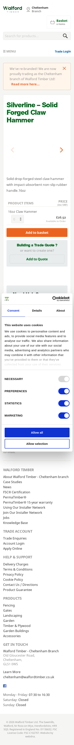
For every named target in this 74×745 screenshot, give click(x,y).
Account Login (13, 543)
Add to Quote (37, 259)
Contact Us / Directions (20, 585)
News (7, 487)
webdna (30, 736)
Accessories (12, 636)
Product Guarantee (17, 590)
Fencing (9, 605)
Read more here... (25, 84)
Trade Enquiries (15, 538)
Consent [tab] (13, 310)
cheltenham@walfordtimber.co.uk (28, 677)
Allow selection (37, 443)
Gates (7, 610)
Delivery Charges (15, 564)
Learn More (12, 672)
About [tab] (60, 310)
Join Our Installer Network (22, 512)
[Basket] (59, 22)
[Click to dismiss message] (64, 69)
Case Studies (12, 482)
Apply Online (12, 548)
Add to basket (37, 232)
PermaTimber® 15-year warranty (27, 502)
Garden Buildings (16, 631)
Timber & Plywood (17, 626)
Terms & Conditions (18, 569)
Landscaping (12, 615)
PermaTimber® (14, 497)
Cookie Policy (13, 579)
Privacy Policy (13, 574)
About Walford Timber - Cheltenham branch (36, 477)
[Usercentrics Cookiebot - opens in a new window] (52, 298)
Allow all (37, 432)
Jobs (6, 518)
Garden (8, 620)
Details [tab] (37, 310)
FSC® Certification (16, 492)
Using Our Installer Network (24, 507)
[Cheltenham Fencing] (12, 9)
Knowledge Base (15, 523)
